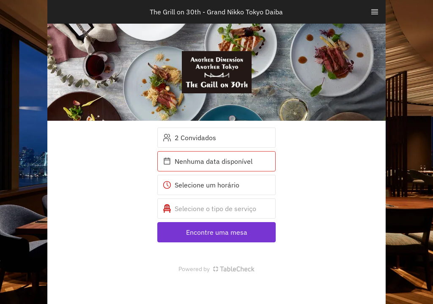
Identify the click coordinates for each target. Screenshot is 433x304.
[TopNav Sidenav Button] (375, 12)
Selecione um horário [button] (201, 185)
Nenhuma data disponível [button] (207, 161)
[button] (216, 208)
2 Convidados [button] (189, 137)
